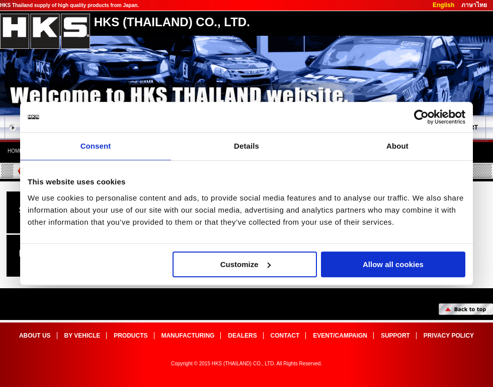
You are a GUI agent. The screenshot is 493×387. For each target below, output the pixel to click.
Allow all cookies (393, 264)
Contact (285, 335)
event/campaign (340, 335)
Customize (245, 264)
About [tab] (397, 146)
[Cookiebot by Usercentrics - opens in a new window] (421, 116)
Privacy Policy (449, 335)
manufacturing (187, 335)
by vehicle (82, 335)
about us (35, 335)
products (130, 335)
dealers (242, 335)
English (443, 5)
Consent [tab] (95, 146)
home (15, 151)
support (395, 335)
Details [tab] (246, 146)
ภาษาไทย (474, 5)
